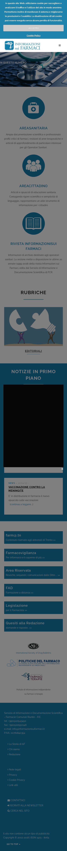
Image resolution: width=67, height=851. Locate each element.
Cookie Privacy (16, 780)
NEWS (11, 400)
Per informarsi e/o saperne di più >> (33, 554)
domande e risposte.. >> (33, 625)
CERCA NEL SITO (19, 811)
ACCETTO (33, 28)
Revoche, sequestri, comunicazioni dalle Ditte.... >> (33, 572)
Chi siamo (14, 749)
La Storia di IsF (16, 744)
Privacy (12, 775)
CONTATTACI (16, 800)
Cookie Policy (33, 35)
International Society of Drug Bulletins (33, 653)
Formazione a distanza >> (33, 589)
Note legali (14, 769)
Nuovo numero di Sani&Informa (32, 403)
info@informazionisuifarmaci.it (28, 729)
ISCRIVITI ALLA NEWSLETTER (25, 805)
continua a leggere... (43, 417)
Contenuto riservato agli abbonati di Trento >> (33, 537)
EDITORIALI (33, 351)
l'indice (22, 461)
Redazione (14, 754)
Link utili (13, 785)
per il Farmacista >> (33, 607)
